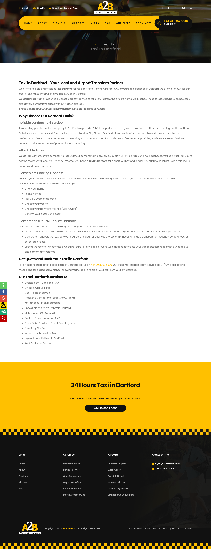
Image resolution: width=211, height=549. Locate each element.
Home (28, 23)
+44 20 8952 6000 (101, 265)
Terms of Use (134, 528)
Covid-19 (187, 528)
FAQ (107, 23)
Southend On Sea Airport (121, 494)
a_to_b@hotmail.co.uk (167, 463)
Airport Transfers (72, 482)
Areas (95, 23)
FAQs (21, 488)
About (42, 23)
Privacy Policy (171, 528)
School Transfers (72, 488)
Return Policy (152, 528)
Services (59, 23)
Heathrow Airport (117, 463)
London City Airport (118, 488)
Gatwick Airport (116, 476)
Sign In (24, 8)
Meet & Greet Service (74, 494)
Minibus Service (71, 469)
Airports (78, 23)
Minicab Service (71, 463)
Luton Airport (114, 469)
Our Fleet (123, 23)
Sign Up (39, 8)
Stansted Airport (116, 482)
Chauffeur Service (72, 476)
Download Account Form (63, 8)
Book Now (143, 23)
